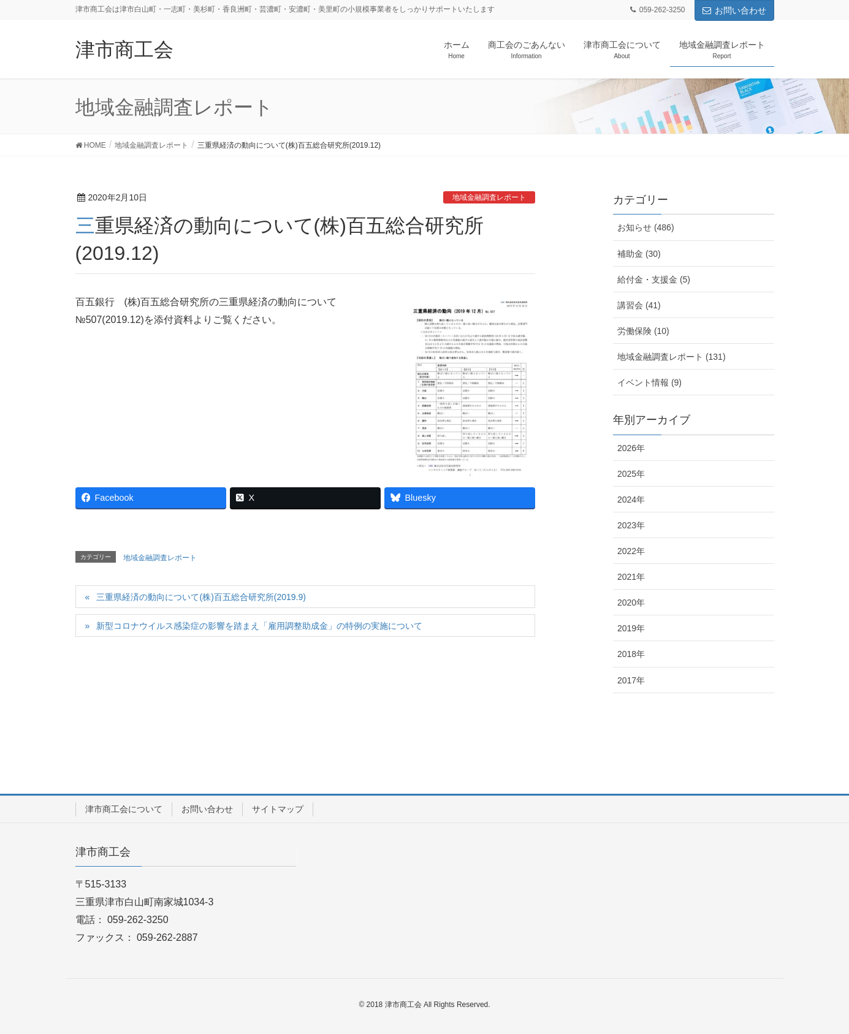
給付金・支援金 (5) (653, 279)
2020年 (631, 602)
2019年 (631, 628)
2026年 (631, 448)
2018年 (631, 654)
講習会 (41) (639, 305)
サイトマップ (277, 809)
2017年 (631, 680)
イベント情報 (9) (649, 382)
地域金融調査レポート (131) (671, 357)
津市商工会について (123, 809)
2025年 (631, 474)
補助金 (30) (639, 254)
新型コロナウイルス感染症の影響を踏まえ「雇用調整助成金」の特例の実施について (259, 626)
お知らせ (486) (645, 227)
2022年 (631, 551)
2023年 (631, 525)
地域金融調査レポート (489, 197)
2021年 (631, 577)
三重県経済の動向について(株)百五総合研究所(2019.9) (200, 597)
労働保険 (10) (643, 331)
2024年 (631, 499)
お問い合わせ (734, 10)
